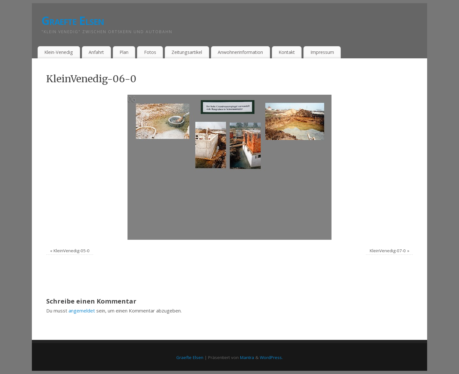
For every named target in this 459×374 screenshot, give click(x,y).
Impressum (322, 52)
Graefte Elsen (72, 20)
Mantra (247, 357)
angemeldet (82, 310)
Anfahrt (96, 52)
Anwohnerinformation (240, 52)
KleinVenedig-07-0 (388, 250)
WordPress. (271, 357)
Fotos (150, 52)
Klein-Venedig (58, 52)
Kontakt (287, 52)
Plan (124, 52)
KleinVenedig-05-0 (72, 250)
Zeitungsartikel (186, 52)
